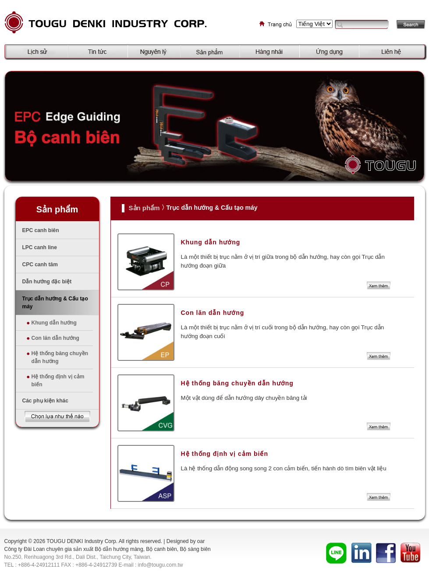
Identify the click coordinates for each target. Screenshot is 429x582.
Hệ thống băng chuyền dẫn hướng (60, 357)
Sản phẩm (144, 208)
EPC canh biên (40, 230)
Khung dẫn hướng (54, 323)
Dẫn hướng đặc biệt (47, 282)
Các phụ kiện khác (45, 401)
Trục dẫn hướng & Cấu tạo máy (55, 303)
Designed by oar (186, 541)
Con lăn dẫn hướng (55, 338)
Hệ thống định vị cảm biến (58, 381)
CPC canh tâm (40, 264)
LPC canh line (39, 247)
